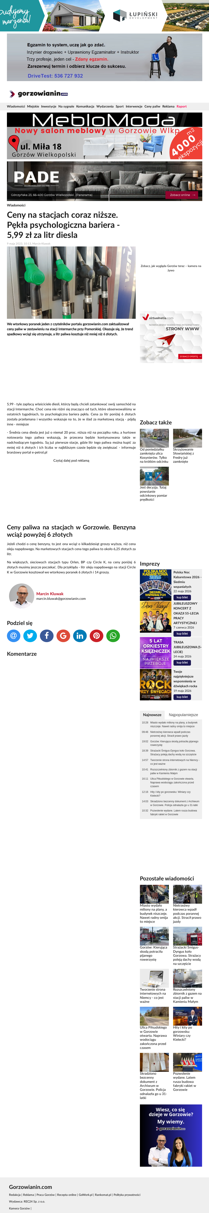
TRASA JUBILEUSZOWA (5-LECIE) (188, 647)
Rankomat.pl (103, 1195)
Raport (182, 106)
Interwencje (134, 106)
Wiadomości (16, 106)
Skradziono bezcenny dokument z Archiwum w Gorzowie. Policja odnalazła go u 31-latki (174, 803)
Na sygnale (66, 106)
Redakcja (15, 1195)
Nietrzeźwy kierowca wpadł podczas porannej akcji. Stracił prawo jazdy (170, 734)
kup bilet (182, 597)
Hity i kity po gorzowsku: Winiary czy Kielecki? (170, 794)
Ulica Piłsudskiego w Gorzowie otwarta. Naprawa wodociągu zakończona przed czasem (172, 782)
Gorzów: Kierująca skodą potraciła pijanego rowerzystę (174, 743)
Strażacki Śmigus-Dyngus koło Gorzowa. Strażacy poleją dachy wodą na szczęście (173, 752)
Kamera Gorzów (19, 1208)
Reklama (168, 106)
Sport (120, 106)
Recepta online (66, 1195)
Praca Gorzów (46, 1195)
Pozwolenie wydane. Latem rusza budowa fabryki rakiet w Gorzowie (173, 812)
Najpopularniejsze (183, 715)
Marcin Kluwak (49, 594)
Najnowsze (152, 715)
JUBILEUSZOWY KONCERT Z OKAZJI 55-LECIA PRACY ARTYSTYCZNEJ (186, 613)
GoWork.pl (85, 1195)
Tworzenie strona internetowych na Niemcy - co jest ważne (175, 762)
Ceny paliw (152, 106)
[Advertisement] (71, 369)
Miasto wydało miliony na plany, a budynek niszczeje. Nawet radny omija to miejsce (174, 724)
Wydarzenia (105, 106)
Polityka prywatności (127, 1195)
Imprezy (150, 564)
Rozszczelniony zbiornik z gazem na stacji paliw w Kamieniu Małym (173, 771)
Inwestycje (48, 106)
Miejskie (33, 106)
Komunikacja (85, 106)
